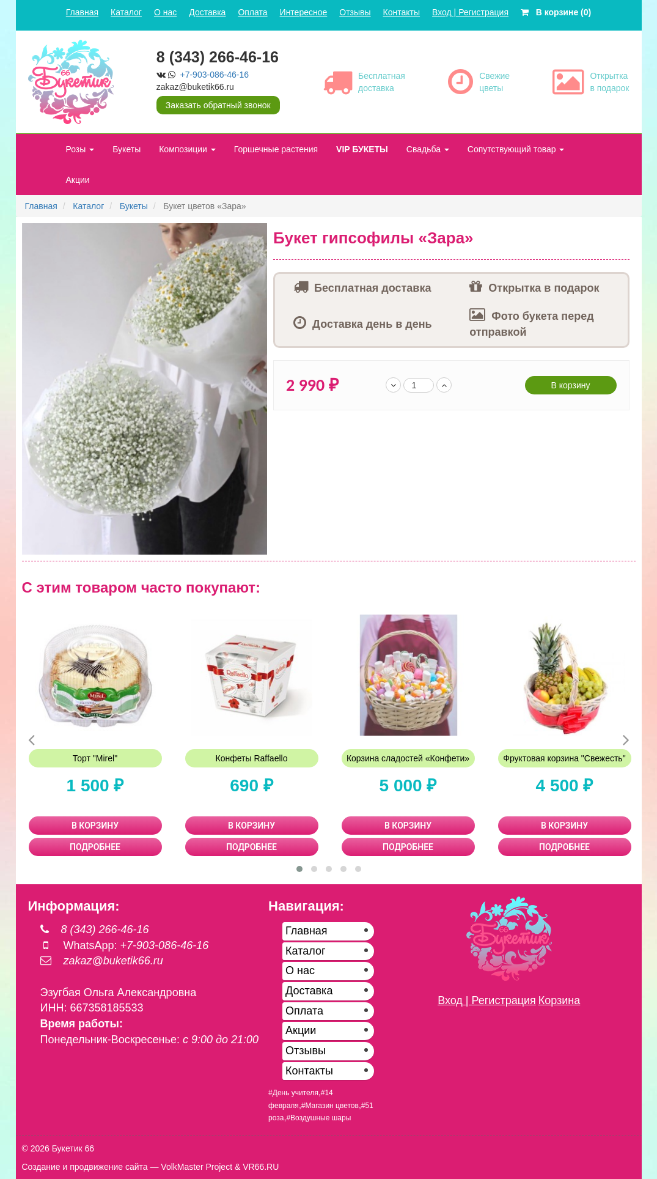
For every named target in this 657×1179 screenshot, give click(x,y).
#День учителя (293, 1092)
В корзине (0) (556, 12)
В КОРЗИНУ (95, 825)
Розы (80, 149)
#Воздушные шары (318, 1118)
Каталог (126, 12)
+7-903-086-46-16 (214, 74)
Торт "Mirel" (95, 758)
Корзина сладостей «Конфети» (408, 758)
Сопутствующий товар (516, 149)
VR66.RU (261, 1167)
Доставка (207, 12)
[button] (256, 234)
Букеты (126, 149)
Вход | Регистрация (470, 12)
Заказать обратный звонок (218, 105)
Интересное (304, 12)
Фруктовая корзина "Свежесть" (564, 758)
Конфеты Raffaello (252, 758)
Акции (78, 180)
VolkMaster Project (196, 1167)
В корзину (570, 385)
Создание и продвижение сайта (85, 1167)
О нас (165, 12)
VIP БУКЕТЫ (362, 149)
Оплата (252, 12)
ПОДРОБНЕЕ (95, 847)
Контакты (401, 12)
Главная (82, 12)
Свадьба (427, 149)
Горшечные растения (276, 149)
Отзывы (354, 12)
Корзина (559, 1000)
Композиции (187, 149)
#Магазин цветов (330, 1105)
